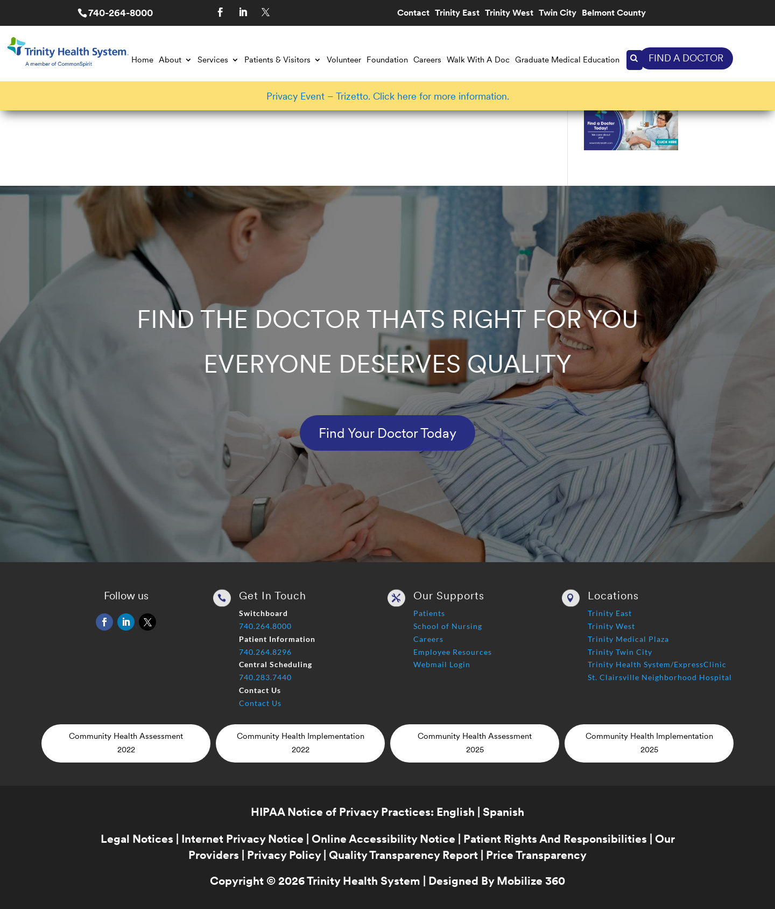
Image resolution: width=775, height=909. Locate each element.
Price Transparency (536, 855)
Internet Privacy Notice (242, 838)
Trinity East (457, 13)
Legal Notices (137, 838)
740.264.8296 (265, 651)
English (455, 812)
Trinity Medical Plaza (628, 639)
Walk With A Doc (478, 60)
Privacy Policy (284, 855)
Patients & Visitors (277, 60)
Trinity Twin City (620, 651)
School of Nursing (447, 626)
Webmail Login (441, 664)
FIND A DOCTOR (686, 58)
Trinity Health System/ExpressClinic (657, 664)
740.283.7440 (265, 677)
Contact (413, 13)
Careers (427, 60)
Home (142, 60)
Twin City (557, 13)
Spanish (503, 812)
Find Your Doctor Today (387, 433)
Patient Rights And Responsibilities (555, 838)
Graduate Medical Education (567, 60)
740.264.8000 (265, 626)
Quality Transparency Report (403, 855)
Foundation (387, 60)
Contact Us (260, 703)
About (170, 60)
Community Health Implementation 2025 (649, 743)
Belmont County (614, 13)
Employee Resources (452, 651)
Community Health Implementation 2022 (300, 743)
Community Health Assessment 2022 (126, 743)
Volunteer (344, 60)
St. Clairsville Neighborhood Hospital (660, 677)
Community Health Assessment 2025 (475, 743)
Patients (429, 613)
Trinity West (509, 13)
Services (213, 60)
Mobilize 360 (531, 880)
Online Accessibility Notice (383, 838)
